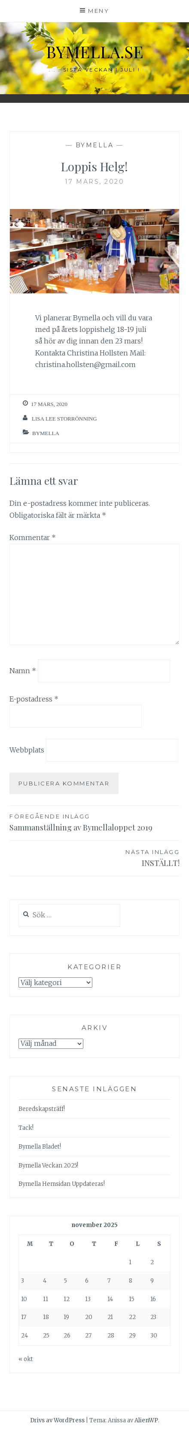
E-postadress (33, 699)
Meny (98, 10)
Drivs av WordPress (57, 1420)
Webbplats (26, 750)
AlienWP (146, 1420)
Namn (22, 670)
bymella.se (94, 52)
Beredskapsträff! (41, 1109)
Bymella (95, 145)
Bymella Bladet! (39, 1146)
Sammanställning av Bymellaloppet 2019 (94, 822)
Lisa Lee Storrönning (64, 418)
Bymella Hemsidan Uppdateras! (61, 1184)
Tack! (26, 1127)
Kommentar (32, 537)
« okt (25, 1359)
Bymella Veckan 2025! (48, 1165)
